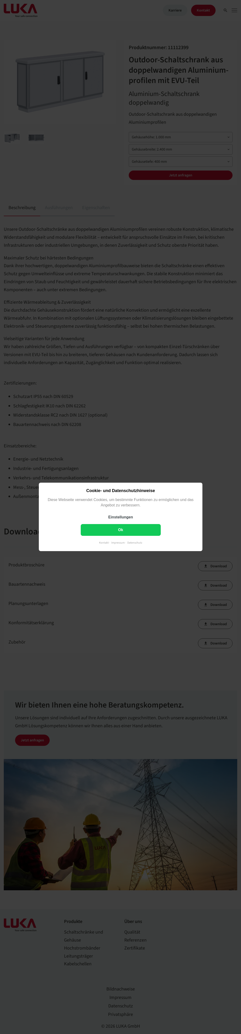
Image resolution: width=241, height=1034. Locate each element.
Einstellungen (120, 517)
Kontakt (104, 543)
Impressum (118, 543)
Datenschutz (134, 543)
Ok (120, 530)
